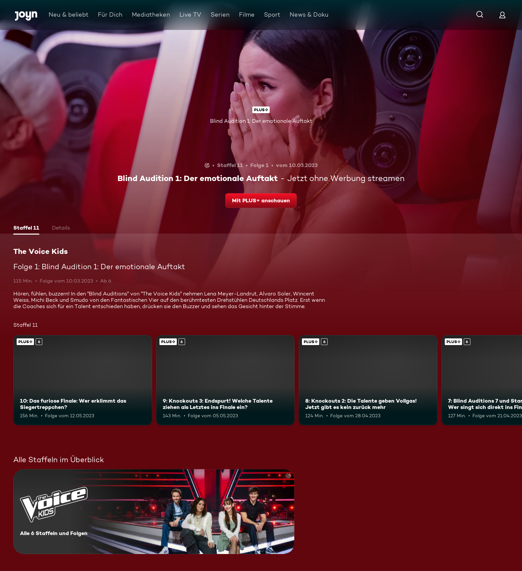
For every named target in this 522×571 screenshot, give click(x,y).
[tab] (26, 229)
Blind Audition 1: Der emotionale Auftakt (261, 121)
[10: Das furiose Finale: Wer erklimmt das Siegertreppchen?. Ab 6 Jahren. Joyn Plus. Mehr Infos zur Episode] (82, 380)
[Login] (502, 15)
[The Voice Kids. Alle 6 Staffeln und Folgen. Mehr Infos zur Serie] (153, 511)
